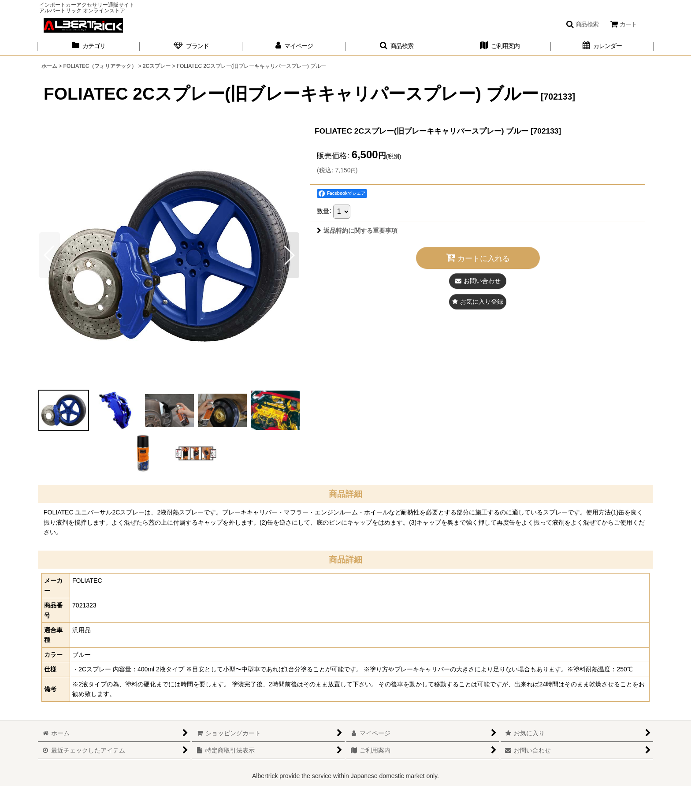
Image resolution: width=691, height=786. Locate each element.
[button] (582, 24)
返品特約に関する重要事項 (357, 230)
